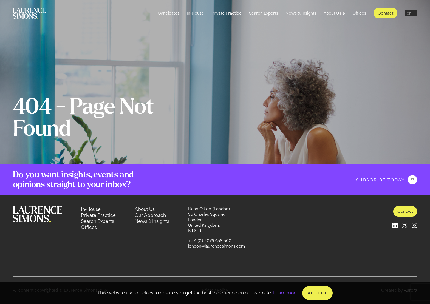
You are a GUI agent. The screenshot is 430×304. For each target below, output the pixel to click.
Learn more (285, 293)
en (409, 13)
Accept (317, 293)
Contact (385, 13)
